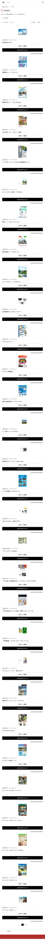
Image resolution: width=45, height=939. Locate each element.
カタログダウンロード (22, 50)
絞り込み (5, 18)
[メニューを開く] (43, 2)
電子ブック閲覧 (22, 46)
